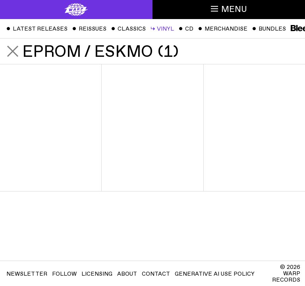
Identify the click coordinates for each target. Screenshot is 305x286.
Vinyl (162, 28)
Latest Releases (37, 28)
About (127, 274)
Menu (229, 9)
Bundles (269, 28)
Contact (156, 274)
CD (186, 28)
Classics (128, 28)
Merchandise (222, 28)
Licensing (96, 274)
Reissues (89, 28)
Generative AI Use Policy (215, 274)
